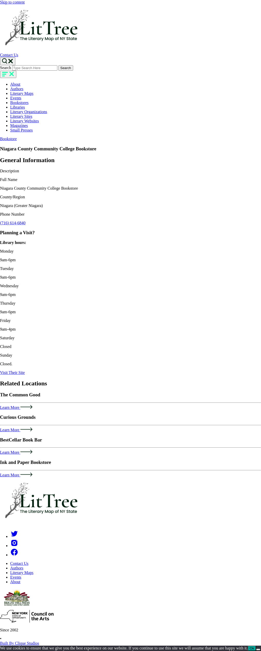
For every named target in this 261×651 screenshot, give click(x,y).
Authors (16, 89)
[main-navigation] (8, 74)
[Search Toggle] (7, 61)
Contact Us (9, 55)
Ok (252, 648)
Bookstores (19, 102)
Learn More (16, 407)
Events (15, 98)
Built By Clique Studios (19, 643)
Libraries (17, 107)
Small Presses (21, 130)
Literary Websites (24, 121)
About (15, 84)
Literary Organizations (28, 112)
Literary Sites (21, 116)
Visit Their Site (12, 372)
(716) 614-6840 (12, 223)
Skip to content (12, 2)
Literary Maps (21, 93)
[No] (258, 649)
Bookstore (8, 139)
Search (5, 68)
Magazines (19, 125)
